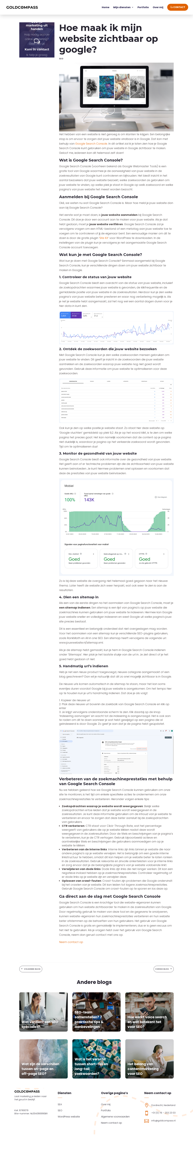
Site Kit (104, 238)
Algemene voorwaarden (115, 1116)
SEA (60, 1104)
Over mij (105, 1104)
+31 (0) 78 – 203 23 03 (163, 1112)
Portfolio (106, 1110)
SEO (61, 58)
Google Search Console (91, 143)
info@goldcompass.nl (163, 1120)
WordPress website (69, 1116)
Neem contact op (71, 942)
